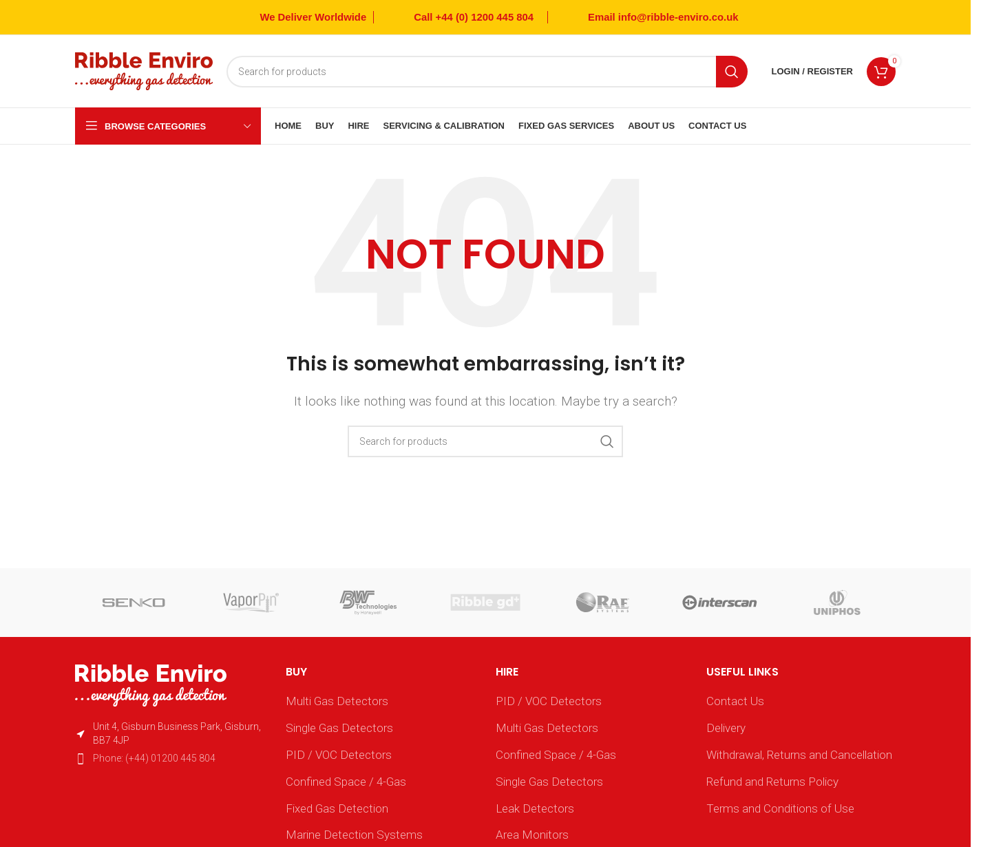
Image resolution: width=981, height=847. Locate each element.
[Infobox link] (461, 17)
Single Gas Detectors (339, 728)
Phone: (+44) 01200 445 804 (154, 758)
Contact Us (735, 701)
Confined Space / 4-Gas (346, 781)
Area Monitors (532, 834)
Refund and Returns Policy (772, 781)
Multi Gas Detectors (337, 701)
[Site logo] (144, 70)
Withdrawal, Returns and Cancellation (799, 755)
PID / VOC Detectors (339, 755)
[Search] (487, 71)
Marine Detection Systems (354, 834)
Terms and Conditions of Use (780, 808)
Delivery (726, 728)
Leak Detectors (535, 808)
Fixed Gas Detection (337, 808)
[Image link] (150, 684)
